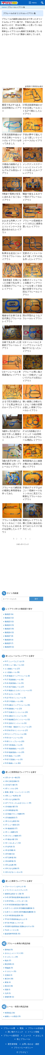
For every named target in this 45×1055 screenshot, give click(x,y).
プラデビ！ (23, 1052)
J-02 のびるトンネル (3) (13, 872)
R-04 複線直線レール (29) (14, 752)
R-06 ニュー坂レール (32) (14, 665)
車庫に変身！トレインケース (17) (17, 792)
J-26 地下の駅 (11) (11, 785)
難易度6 (9, 632)
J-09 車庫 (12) (10, 854)
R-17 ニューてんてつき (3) (14, 661)
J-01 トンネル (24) (11, 788)
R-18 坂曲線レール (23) (13, 708)
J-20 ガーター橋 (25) (12, 777)
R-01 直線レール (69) (12, 756)
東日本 (9, 978)
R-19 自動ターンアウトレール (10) (17, 705)
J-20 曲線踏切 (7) (11, 817)
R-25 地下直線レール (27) (14, 687)
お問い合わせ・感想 (30, 1044)
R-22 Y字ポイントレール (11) (15, 698)
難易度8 (9, 640)
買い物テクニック (15, 1032)
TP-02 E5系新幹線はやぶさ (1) (16, 919)
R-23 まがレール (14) (12, 694)
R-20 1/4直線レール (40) (14, 701)
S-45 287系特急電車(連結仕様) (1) (17, 897)
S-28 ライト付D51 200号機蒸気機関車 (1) (20, 912)
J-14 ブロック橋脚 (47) (13, 836)
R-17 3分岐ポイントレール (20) (16, 712)
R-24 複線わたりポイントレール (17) (18, 690)
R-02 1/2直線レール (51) (14, 759)
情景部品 (10, 1013)
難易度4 (9, 625)
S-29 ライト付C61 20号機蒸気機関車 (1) (19, 908)
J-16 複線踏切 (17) (11, 828)
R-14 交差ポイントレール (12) (16, 723)
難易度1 (9, 614)
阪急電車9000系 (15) (12, 934)
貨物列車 (9, 997)
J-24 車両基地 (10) (11, 810)
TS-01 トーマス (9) (11, 930)
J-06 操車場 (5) (10, 861)
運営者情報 (12, 1044)
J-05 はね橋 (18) (10, 865)
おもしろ (39, 1035)
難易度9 (9, 643)
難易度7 (9, 636)
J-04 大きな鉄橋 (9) (12, 868)
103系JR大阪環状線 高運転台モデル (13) (19, 926)
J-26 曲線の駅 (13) (11, 806)
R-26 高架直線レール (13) (14, 683)
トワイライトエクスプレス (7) (16, 890)
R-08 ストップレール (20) (14, 741)
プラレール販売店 (11, 1035)
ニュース (27, 1035)
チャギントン (11, 957)
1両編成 (9, 968)
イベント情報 (33, 1032)
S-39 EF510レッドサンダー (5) (16, 901)
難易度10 (9, 647)
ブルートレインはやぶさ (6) (15, 886)
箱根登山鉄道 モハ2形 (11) (14, 894)
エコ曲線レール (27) (12, 668)
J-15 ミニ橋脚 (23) (11, 832)
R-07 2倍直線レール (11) (13, 745)
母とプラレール (23, 1039)
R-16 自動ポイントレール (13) (16, 716)
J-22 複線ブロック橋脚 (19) (15, 814)
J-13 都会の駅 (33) (11, 839)
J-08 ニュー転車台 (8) (13, 796)
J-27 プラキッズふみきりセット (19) (18, 803)
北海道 (8, 975)
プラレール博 (9, 1028)
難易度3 (9, 621)
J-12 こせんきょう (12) (13, 843)
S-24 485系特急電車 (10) (14, 915)
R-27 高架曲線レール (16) (14, 679)
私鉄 (8, 960)
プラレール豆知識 (35, 1028)
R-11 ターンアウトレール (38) (16, 734)
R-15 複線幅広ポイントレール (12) (17, 719)
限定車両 (9, 964)
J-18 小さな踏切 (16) (12, 821)
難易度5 (9, 629)
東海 (8, 982)
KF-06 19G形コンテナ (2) (14, 923)
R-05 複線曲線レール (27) (14, 748)
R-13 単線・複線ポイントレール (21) (18, 727)
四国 (7, 989)
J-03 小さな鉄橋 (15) (12, 799)
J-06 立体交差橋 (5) (12, 781)
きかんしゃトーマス (14, 953)
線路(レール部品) (13, 1016)
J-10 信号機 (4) (10, 850)
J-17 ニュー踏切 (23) (12, 825)
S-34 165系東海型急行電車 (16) (16, 904)
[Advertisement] (22, 60)
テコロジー (10, 971)
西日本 (9, 986)
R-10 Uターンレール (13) (14, 738)
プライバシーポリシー (23, 1047)
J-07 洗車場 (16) (10, 857)
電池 (21, 1028)
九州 (8, 993)
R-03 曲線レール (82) (13, 763)
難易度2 (9, 618)
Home (4, 7)
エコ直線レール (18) (12, 672)
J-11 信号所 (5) (10, 846)
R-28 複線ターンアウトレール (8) (17, 676)
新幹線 (9, 949)
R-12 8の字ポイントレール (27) (16, 730)
